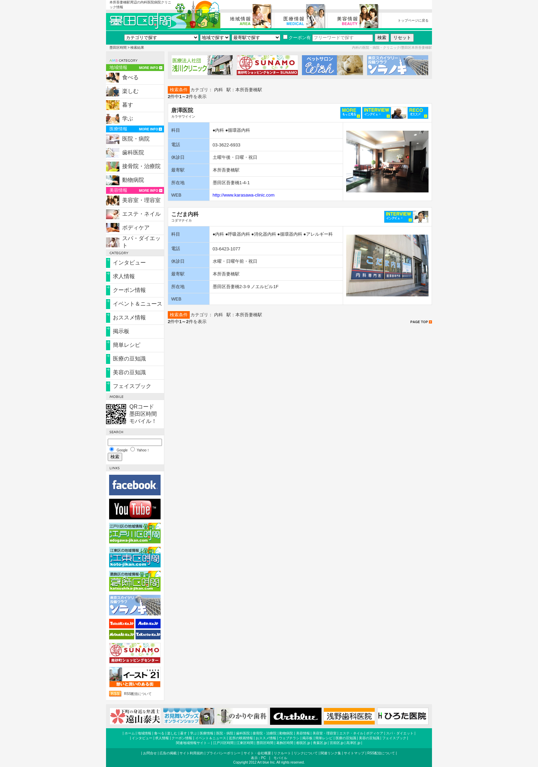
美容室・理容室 (141, 200)
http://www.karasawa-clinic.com (244, 195)
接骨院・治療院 (141, 166)
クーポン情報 (129, 290)
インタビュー (129, 263)
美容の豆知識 (129, 372)
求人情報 (124, 276)
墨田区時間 (118, 47)
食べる (130, 77)
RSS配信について (138, 694)
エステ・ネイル (141, 214)
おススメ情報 (129, 317)
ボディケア (136, 228)
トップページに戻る (413, 20)
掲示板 (121, 331)
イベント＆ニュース (137, 304)
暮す (127, 105)
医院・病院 (136, 139)
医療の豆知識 (129, 359)
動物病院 (133, 180)
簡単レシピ (126, 345)
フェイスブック (132, 386)
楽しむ (130, 91)
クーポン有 (297, 37)
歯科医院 (133, 152)
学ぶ (127, 118)
